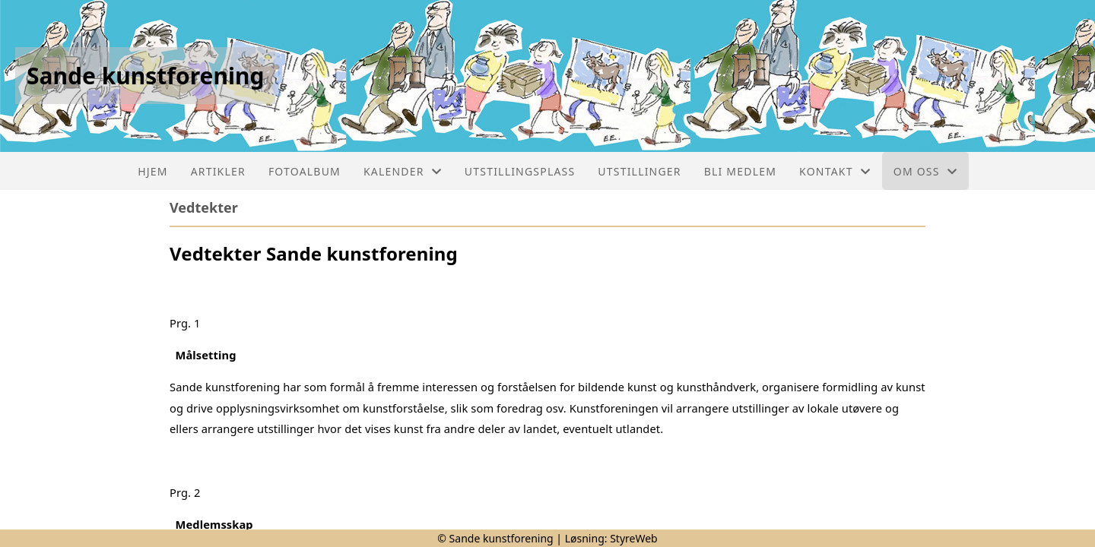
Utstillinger (639, 171)
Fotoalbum (304, 171)
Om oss (925, 171)
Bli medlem (740, 171)
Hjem (152, 171)
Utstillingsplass (520, 171)
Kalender (402, 171)
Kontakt (835, 171)
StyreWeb (634, 538)
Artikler (218, 171)
